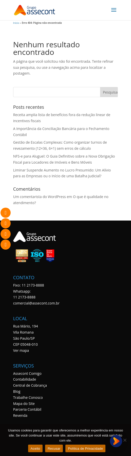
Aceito (35, 448)
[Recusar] (124, 440)
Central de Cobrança (30, 385)
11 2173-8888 (24, 297)
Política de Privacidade (85, 448)
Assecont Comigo (27, 373)
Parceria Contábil (27, 409)
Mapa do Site (24, 403)
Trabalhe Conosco (28, 397)
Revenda (20, 415)
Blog (17, 391)
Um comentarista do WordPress (39, 196)
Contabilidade (24, 379)
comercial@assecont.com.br (36, 303)
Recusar (54, 448)
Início (16, 23)
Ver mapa (21, 350)
